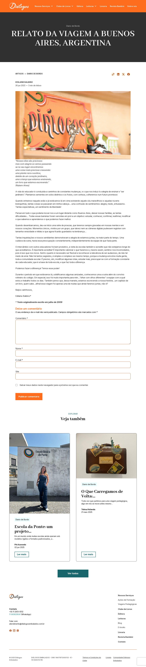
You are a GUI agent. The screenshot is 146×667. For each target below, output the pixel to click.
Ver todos (73, 573)
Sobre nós (132, 6)
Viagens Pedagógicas (127, 603)
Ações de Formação (126, 599)
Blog (120, 622)
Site (17, 371)
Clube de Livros (63, 6)
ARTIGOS (19, 74)
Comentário (21, 318)
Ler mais (21, 554)
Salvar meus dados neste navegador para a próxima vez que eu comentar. (54, 385)
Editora (80, 6)
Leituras (90, 6)
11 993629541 (15, 613)
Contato (122, 641)
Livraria (103, 6)
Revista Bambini (117, 6)
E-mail (19, 360)
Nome (19, 348)
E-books (121, 626)
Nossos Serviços (42, 6)
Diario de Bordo (35, 74)
